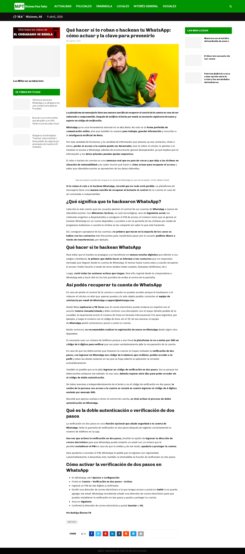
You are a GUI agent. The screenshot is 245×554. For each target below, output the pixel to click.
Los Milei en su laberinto (28, 80)
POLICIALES (84, 6)
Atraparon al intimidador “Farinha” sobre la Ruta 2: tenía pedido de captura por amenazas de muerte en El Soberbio (45, 141)
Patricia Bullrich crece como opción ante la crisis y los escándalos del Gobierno (217, 78)
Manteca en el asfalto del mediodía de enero (216, 39)
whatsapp (72, 522)
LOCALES (123, 6)
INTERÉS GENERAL (146, 6)
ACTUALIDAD (62, 6)
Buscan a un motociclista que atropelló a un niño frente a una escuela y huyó (45, 121)
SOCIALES (169, 6)
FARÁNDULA (104, 6)
